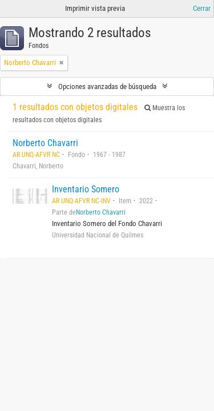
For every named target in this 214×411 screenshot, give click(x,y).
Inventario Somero (85, 189)
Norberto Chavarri (45, 143)
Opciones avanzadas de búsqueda (107, 86)
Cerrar (202, 8)
